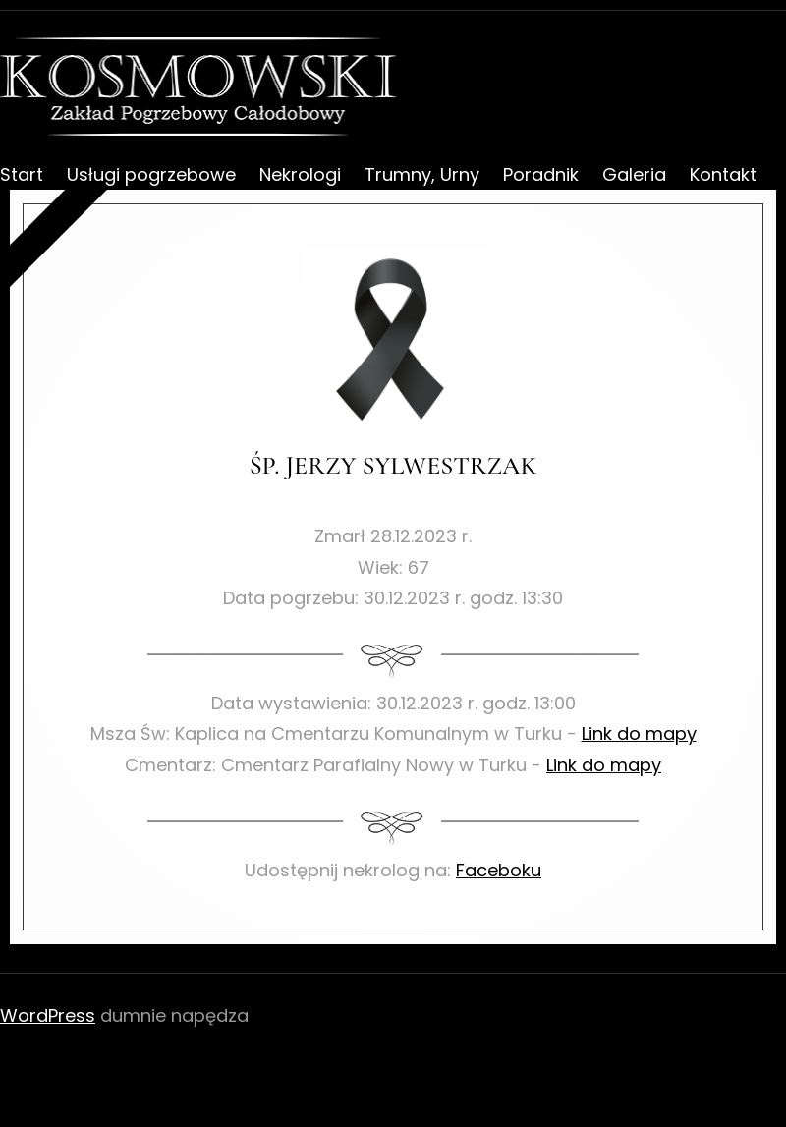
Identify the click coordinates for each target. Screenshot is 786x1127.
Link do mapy (639, 733)
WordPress (47, 1015)
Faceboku (498, 870)
